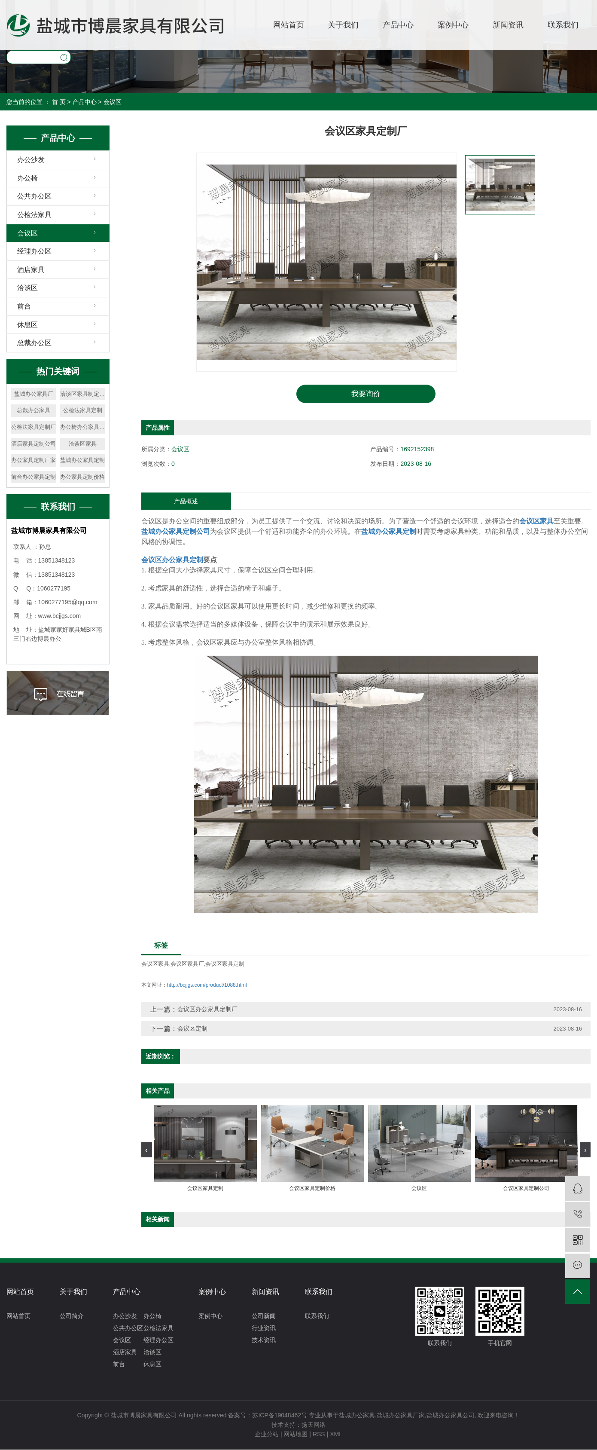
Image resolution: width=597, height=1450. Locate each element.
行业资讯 (264, 1328)
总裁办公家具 (33, 410)
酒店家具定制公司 (33, 444)
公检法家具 (34, 214)
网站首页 (288, 25)
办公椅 (27, 178)
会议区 (113, 101)
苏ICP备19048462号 (279, 1415)
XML (336, 1434)
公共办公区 (34, 196)
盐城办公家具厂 (33, 394)
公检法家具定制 (82, 410)
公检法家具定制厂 (33, 427)
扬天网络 (314, 1425)
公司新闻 (264, 1316)
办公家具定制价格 (82, 477)
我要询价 (365, 394)
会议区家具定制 (224, 964)
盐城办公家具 (357, 1415)
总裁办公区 (34, 342)
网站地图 (295, 1434)
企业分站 (267, 1434)
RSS (319, 1434)
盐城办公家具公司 (450, 1415)
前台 (24, 306)
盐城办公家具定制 (82, 460)
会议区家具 (155, 964)
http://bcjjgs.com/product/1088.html (207, 985)
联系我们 (563, 25)
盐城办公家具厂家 (401, 1415)
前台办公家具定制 (33, 477)
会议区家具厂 (187, 964)
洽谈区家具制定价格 (82, 394)
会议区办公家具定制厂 (207, 1009)
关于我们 (343, 25)
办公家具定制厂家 (33, 460)
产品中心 (398, 25)
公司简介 (72, 1316)
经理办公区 (34, 251)
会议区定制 (192, 1028)
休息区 (27, 324)
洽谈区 (27, 287)
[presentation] (146, 1150)
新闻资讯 (508, 25)
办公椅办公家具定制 (82, 427)
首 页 (59, 101)
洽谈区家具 (83, 444)
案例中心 (453, 25)
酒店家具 (31, 269)
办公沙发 (31, 159)
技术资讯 (264, 1340)
